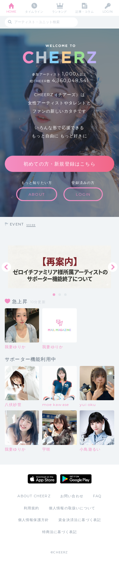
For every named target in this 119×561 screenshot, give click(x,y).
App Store (42, 479)
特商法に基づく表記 (59, 532)
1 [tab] (54, 295)
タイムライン (34, 11)
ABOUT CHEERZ (33, 496)
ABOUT (37, 194)
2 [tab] (60, 295)
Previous (6, 267)
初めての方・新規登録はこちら (59, 164)
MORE (31, 225)
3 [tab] (65, 295)
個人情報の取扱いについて (72, 508)
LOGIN (107, 11)
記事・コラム (85, 11)
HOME (11, 11)
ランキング (59, 11)
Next (112, 267)
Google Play (76, 479)
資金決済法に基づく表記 (79, 520)
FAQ (97, 496)
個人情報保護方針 (33, 520)
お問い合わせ (71, 496)
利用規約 (31, 508)
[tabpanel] (59, 266)
